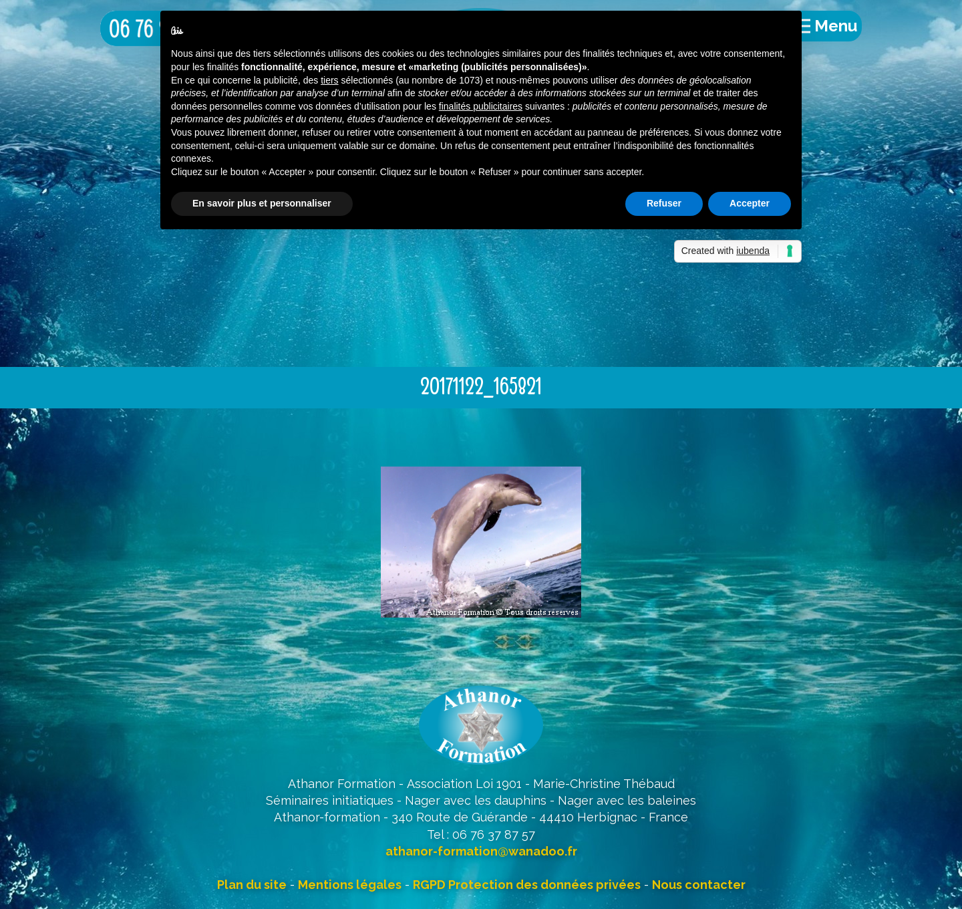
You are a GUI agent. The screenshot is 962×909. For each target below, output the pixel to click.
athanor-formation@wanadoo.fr (481, 851)
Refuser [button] (664, 203)
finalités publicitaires (480, 106)
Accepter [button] (750, 203)
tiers (329, 80)
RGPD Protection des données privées (527, 885)
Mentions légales (350, 885)
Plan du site (252, 885)
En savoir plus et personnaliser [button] (261, 203)
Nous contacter (699, 885)
